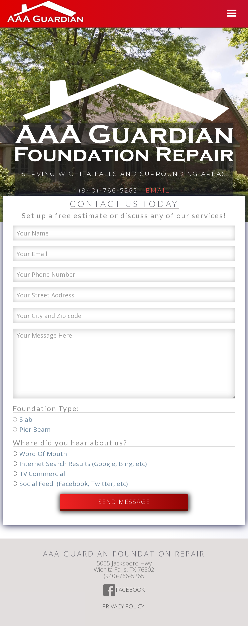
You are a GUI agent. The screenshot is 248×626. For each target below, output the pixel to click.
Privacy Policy (124, 606)
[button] (231, 13)
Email (158, 190)
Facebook (131, 590)
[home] (44, 12)
